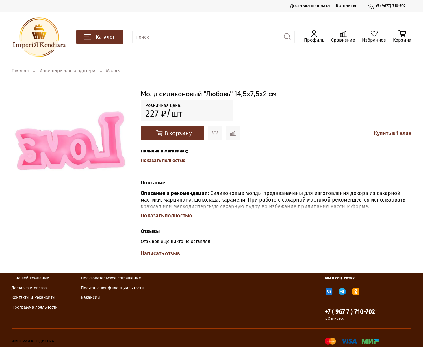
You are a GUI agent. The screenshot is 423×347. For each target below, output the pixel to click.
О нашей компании (30, 278)
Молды (113, 70)
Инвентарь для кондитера (67, 70)
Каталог (99, 36)
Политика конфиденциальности (112, 288)
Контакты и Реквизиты (33, 297)
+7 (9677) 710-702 (387, 6)
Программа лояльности (35, 307)
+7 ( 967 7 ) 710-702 (350, 312)
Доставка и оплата (310, 5)
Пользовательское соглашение (111, 278)
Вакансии (90, 297)
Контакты (346, 5)
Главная (20, 70)
